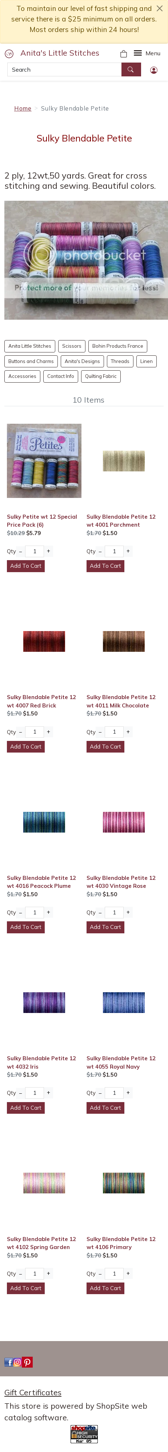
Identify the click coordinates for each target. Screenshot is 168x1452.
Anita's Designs (82, 361)
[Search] (64, 69)
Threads (120, 361)
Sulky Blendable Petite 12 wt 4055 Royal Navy (121, 1062)
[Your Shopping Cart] (124, 53)
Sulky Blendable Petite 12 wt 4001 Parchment (121, 520)
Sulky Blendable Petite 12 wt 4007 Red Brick (41, 701)
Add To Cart (25, 565)
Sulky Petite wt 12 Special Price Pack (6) (42, 520)
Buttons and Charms (31, 361)
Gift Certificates (32, 1392)
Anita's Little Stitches (59, 52)
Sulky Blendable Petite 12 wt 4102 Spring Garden (41, 1243)
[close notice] (159, 8)
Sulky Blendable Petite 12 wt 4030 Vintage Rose (121, 881)
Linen (146, 361)
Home (23, 108)
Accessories (22, 376)
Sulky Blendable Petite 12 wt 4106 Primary (121, 1243)
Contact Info (60, 376)
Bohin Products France (117, 346)
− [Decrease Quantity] (20, 551)
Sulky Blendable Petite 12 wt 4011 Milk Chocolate (121, 701)
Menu (152, 53)
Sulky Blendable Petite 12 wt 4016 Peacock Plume (41, 881)
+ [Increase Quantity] (48, 550)
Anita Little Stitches (29, 346)
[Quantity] (34, 551)
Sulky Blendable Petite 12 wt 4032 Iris (41, 1062)
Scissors (71, 346)
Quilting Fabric (101, 376)
